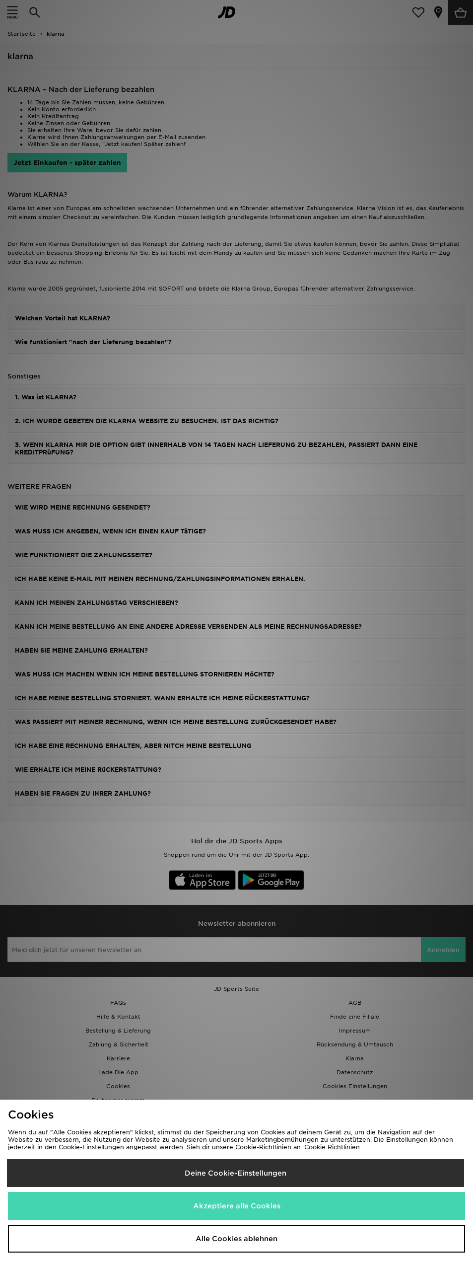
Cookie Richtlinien (332, 1147)
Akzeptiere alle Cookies (236, 1206)
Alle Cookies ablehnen (236, 1239)
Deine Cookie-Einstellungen (235, 1173)
